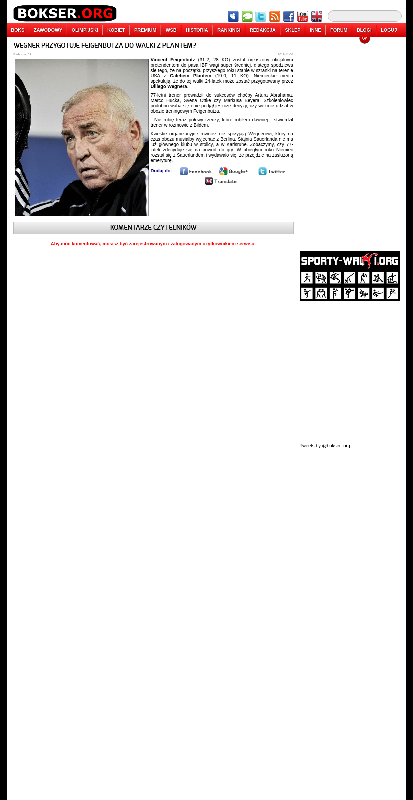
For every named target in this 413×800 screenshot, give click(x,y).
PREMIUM (145, 30)
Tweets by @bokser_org (325, 445)
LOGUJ (389, 30)
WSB (171, 30)
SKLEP (293, 30)
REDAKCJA (263, 30)
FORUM (338, 30)
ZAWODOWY (48, 30)
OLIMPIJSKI (85, 30)
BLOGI (364, 30)
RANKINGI (228, 30)
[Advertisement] (350, 142)
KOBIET (116, 30)
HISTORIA (197, 30)
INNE (315, 30)
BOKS (17, 30)
